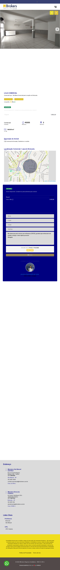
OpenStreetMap (52, 181)
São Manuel (9, 522)
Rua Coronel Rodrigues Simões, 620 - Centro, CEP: (14, 474)
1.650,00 (53, 114)
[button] (49, 1)
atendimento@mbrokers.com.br (16, 504)
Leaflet (45, 181)
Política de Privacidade (25, 552)
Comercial (6, 95)
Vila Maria (15, 95)
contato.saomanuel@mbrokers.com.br (18, 481)
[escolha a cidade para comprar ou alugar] (56, 1)
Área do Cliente (33, 1)
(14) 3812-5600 (12, 479)
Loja (11, 95)
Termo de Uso (37, 552)
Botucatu (8, 520)
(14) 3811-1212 (11, 502)
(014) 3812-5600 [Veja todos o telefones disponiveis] (42, 1)
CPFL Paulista (9, 529)
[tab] (52, 13)
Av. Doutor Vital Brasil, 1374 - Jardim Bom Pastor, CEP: (15, 497)
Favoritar (8, 99)
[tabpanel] (30, 29)
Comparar (18, 99)
